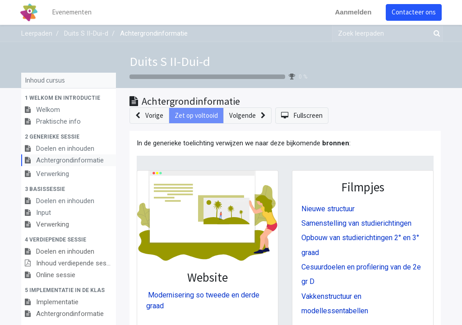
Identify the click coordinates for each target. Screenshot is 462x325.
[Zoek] (435, 33)
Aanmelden (352, 12)
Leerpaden (36, 33)
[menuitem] (73, 12)
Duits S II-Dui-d (169, 61)
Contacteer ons (413, 12)
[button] (68, 98)
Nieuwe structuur (328, 208)
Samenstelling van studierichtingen (356, 223)
